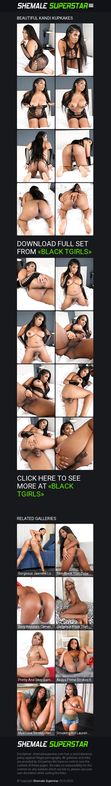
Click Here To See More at (49, 486)
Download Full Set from (54, 247)
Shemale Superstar (45, 781)
